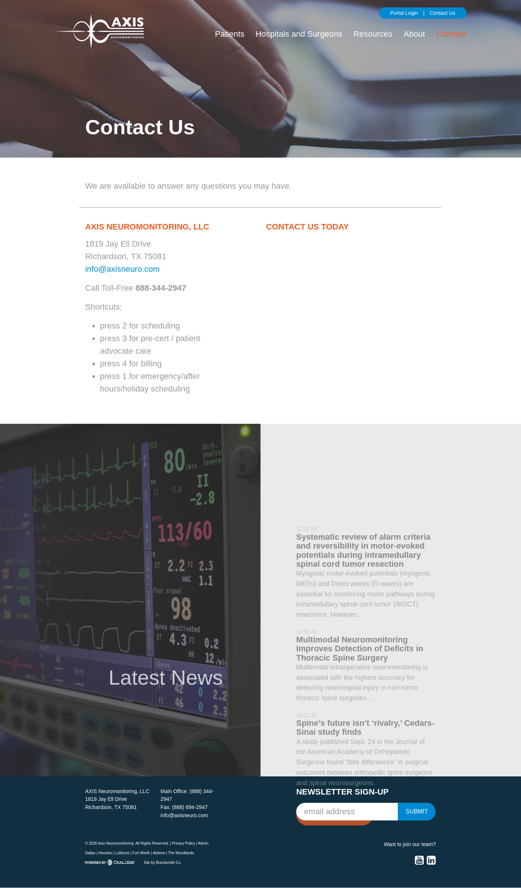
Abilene (159, 853)
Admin (203, 843)
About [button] (414, 34)
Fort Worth (141, 853)
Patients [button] (230, 34)
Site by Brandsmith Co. (162, 863)
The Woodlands (181, 853)
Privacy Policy (183, 843)
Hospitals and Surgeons (299, 34)
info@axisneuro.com (122, 269)
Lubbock (122, 853)
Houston (105, 853)
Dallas (90, 853)
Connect (451, 34)
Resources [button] (372, 34)
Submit (417, 811)
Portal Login (404, 13)
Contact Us (442, 13)
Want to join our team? (410, 844)
